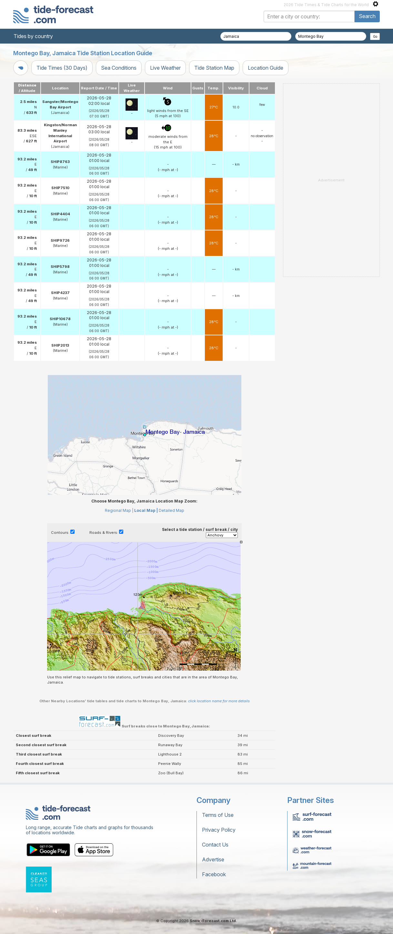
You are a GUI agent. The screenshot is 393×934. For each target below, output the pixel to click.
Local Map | (146, 510)
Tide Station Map (214, 68)
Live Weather (165, 68)
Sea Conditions (118, 68)
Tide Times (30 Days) (61, 68)
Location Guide (265, 68)
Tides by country (33, 36)
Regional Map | (119, 510)
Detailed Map (171, 510)
